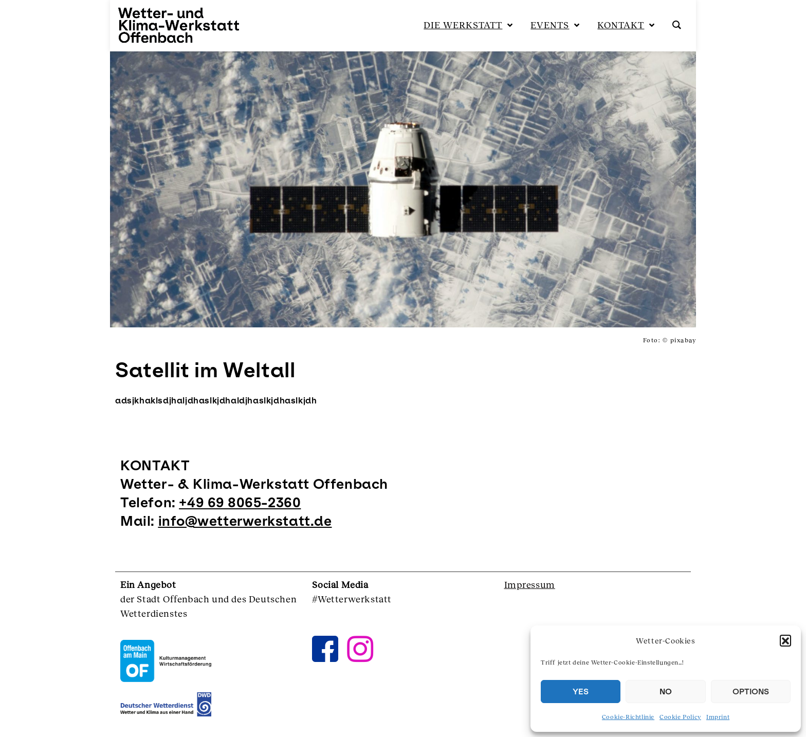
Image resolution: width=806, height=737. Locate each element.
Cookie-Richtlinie (628, 717)
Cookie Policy (680, 717)
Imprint (717, 717)
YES (581, 691)
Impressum (529, 584)
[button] (785, 640)
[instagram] (360, 638)
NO (666, 691)
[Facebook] (325, 638)
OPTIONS (750, 691)
